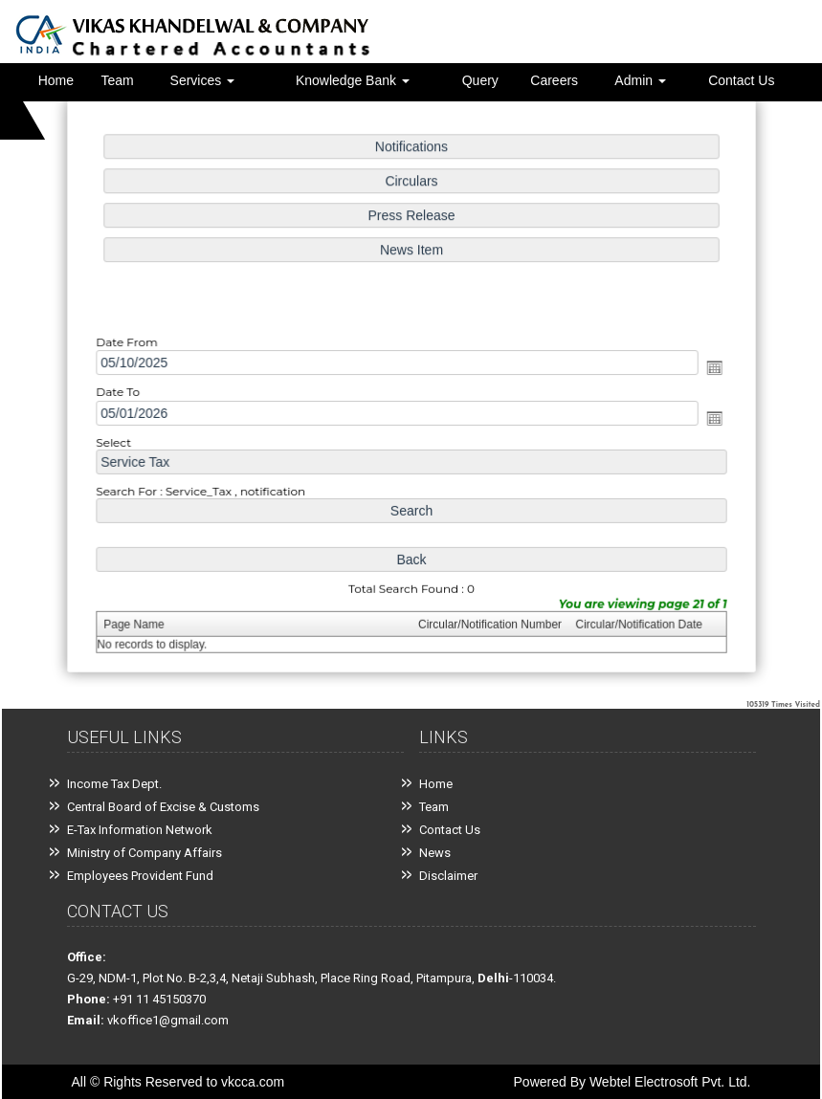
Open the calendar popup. (708, 368)
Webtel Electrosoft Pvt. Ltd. (670, 1081)
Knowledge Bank (353, 80)
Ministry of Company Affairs (144, 853)
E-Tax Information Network (139, 830)
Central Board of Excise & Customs (163, 807)
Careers (554, 80)
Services (202, 80)
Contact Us (741, 80)
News (435, 853)
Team (117, 80)
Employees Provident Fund (140, 875)
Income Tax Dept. (114, 784)
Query (480, 80)
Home (56, 80)
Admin (640, 80)
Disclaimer (448, 875)
